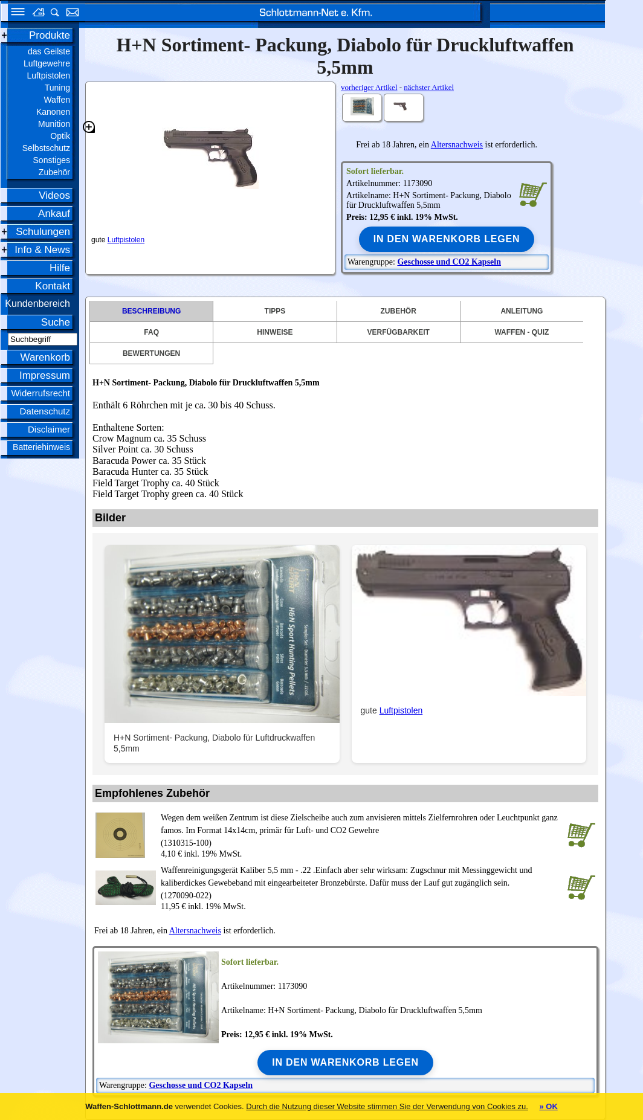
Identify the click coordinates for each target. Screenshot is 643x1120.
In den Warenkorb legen (446, 239)
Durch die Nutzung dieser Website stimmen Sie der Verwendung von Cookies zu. (387, 1106)
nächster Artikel (429, 87)
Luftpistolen (126, 240)
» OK (548, 1106)
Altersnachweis (457, 144)
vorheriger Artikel (369, 87)
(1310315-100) (361, 829)
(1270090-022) (361, 882)
